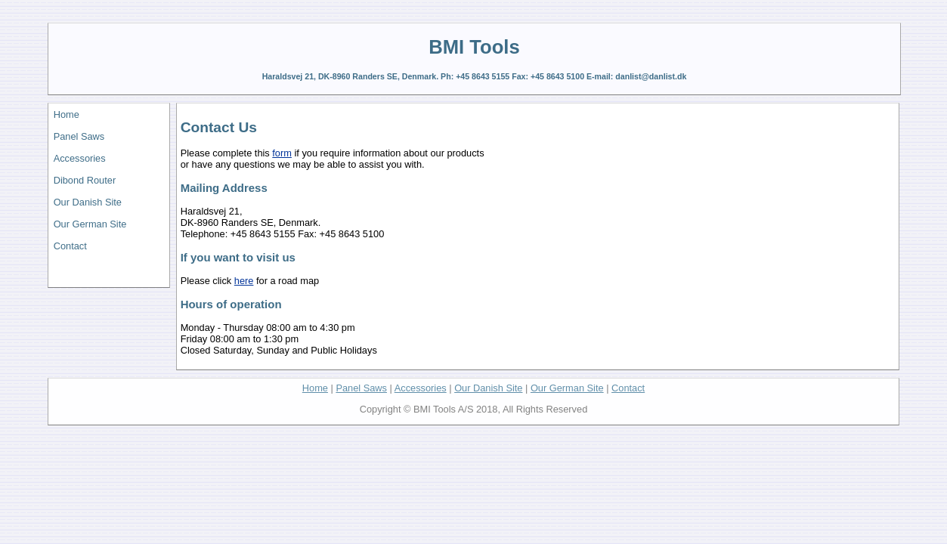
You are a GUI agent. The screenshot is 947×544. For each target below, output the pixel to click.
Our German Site (90, 224)
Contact (70, 246)
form (282, 153)
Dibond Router (85, 180)
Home (66, 114)
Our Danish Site (88, 202)
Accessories (80, 158)
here (244, 280)
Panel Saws (79, 136)
